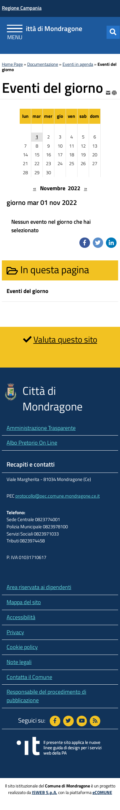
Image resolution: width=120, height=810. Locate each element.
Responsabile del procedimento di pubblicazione (46, 695)
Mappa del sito (24, 602)
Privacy (15, 632)
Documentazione (42, 64)
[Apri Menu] (15, 29)
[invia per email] (109, 92)
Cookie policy (22, 647)
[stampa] (114, 92)
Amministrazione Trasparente (41, 428)
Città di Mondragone (52, 29)
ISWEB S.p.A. (44, 792)
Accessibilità (21, 617)
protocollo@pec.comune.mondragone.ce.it (57, 495)
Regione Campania (22, 8)
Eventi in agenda (77, 64)
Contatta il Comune (29, 677)
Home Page (12, 64)
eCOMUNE (102, 792)
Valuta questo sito (65, 339)
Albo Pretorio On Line (32, 442)
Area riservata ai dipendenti (39, 587)
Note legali (19, 662)
